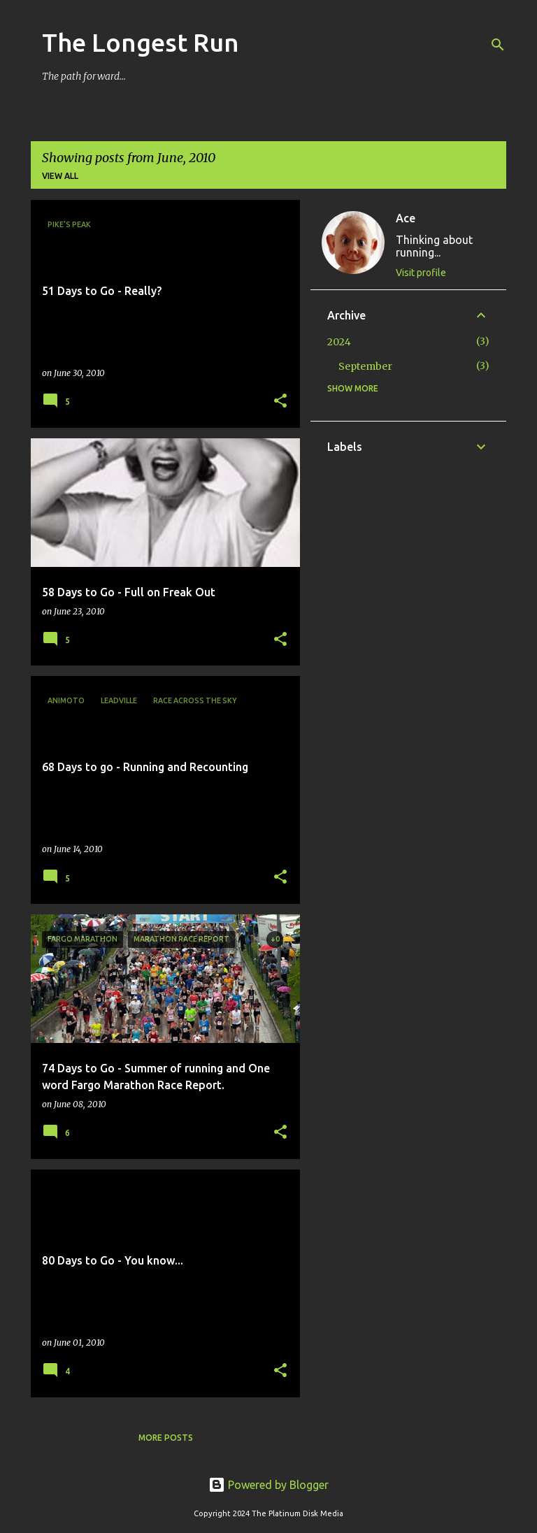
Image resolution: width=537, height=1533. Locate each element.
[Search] (497, 45)
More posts (165, 1437)
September (365, 366)
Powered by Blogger (268, 1484)
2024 (339, 342)
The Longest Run (140, 42)
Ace (405, 218)
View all (60, 175)
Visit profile (421, 272)
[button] (280, 401)
